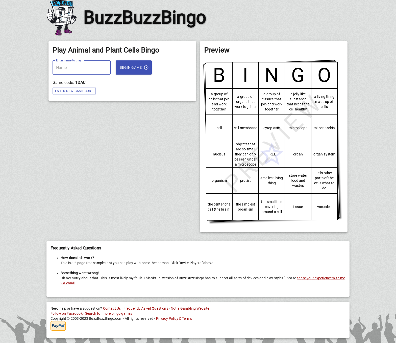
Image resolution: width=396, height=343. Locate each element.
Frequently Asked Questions (145, 308)
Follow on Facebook (67, 313)
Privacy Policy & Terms (174, 318)
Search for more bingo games (108, 313)
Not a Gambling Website (190, 308)
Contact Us (112, 308)
